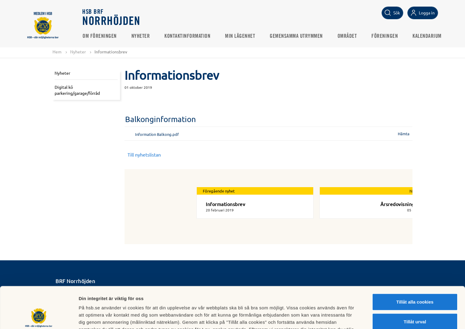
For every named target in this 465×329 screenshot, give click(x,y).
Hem (57, 51)
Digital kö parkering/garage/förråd (77, 90)
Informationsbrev (225, 204)
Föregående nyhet (219, 190)
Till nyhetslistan (144, 154)
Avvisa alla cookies (414, 302)
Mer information (319, 317)
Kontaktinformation (188, 36)
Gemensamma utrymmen (296, 36)
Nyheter (140, 36)
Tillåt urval (415, 282)
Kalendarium (427, 36)
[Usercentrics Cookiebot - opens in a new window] (39, 317)
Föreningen (385, 36)
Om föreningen (100, 36)
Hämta (404, 133)
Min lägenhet (240, 36)
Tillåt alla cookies (415, 262)
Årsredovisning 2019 (404, 204)
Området (347, 36)
